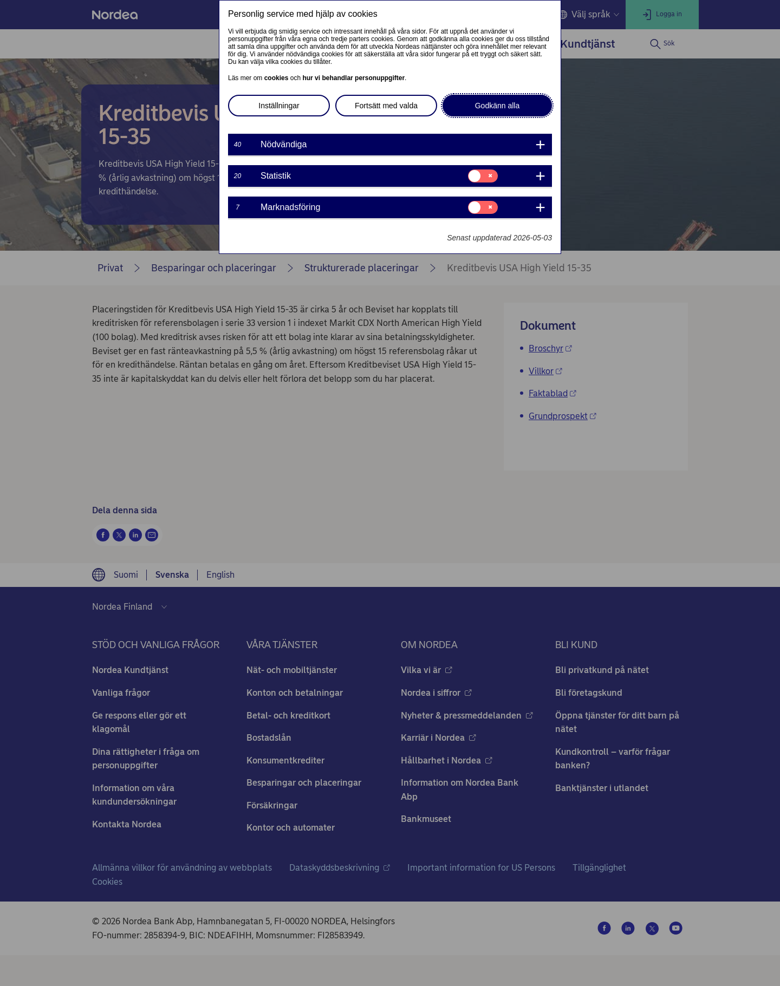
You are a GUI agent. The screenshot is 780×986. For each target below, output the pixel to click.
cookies (276, 78)
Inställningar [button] (279, 105)
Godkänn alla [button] (497, 105)
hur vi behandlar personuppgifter (353, 78)
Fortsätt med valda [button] (386, 105)
